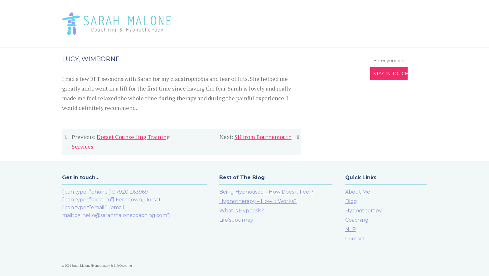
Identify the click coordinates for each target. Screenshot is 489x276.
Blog (351, 201)
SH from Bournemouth (263, 136)
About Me (357, 192)
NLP (350, 229)
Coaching (357, 220)
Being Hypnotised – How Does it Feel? (266, 192)
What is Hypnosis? (241, 211)
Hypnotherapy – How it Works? (258, 201)
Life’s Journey (236, 220)
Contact (355, 239)
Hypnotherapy (363, 211)
